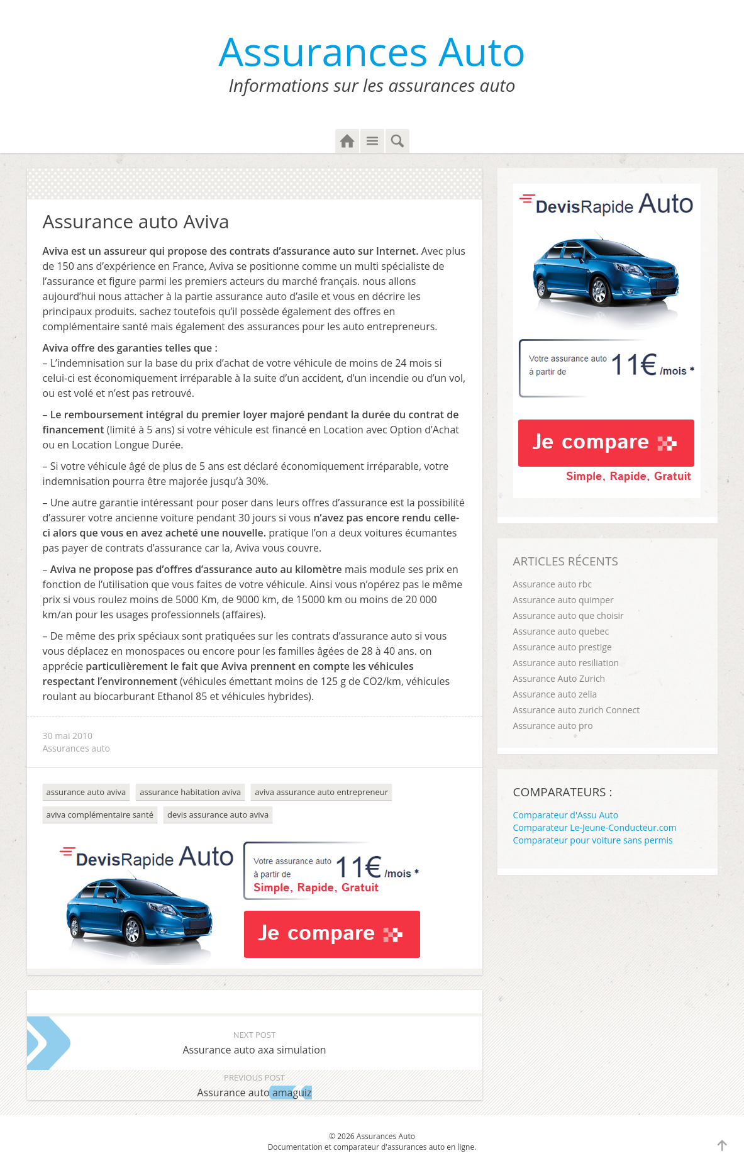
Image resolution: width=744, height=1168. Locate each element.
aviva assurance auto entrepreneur (321, 792)
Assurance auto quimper (563, 600)
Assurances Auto (372, 50)
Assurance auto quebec (561, 631)
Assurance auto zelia (555, 694)
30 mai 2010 (68, 736)
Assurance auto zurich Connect (576, 710)
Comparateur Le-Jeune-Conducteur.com (595, 827)
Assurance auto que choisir (568, 615)
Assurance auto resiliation (566, 663)
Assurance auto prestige (562, 647)
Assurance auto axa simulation (255, 1042)
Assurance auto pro (553, 725)
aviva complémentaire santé (100, 814)
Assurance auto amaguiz (254, 1084)
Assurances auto (77, 748)
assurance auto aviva (86, 792)
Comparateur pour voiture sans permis (593, 840)
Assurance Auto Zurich (559, 678)
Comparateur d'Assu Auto (566, 815)
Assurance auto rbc (552, 584)
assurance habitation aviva (190, 792)
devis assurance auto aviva (218, 814)
